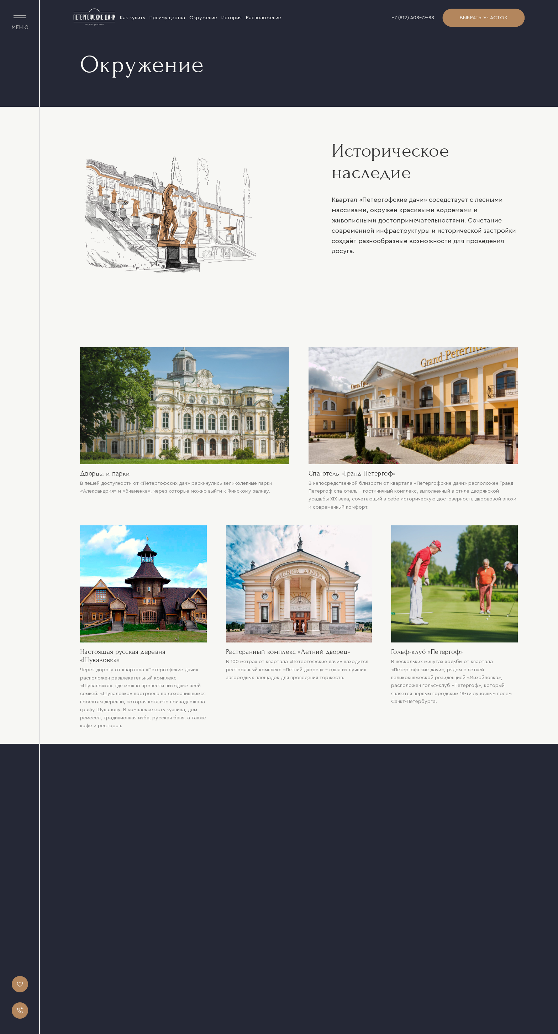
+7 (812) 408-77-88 (412, 17)
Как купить (132, 17)
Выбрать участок (484, 18)
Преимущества (167, 17)
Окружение (203, 17)
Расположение (263, 17)
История (231, 17)
